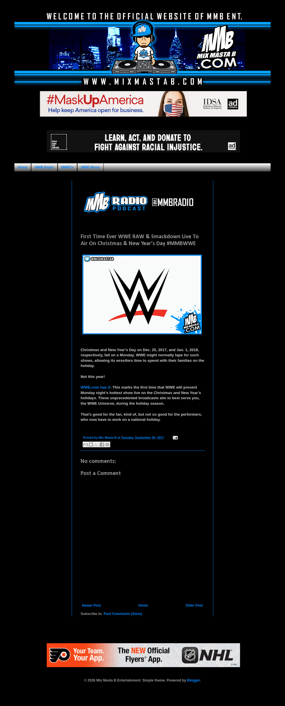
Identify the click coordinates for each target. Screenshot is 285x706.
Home (22, 167)
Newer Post (91, 605)
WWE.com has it (95, 387)
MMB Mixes (90, 167)
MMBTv (67, 167)
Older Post (194, 605)
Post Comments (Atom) (123, 614)
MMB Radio (44, 167)
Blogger (193, 680)
